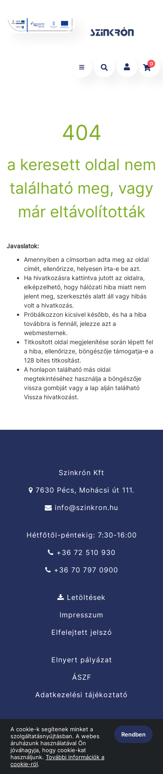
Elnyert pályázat (81, 659)
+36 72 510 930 (82, 552)
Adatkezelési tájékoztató (81, 695)
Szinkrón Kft (81, 472)
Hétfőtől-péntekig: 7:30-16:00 (82, 535)
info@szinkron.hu (81, 507)
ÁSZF (81, 677)
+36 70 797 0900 (81, 570)
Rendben (133, 734)
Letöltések (81, 597)
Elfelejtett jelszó (81, 632)
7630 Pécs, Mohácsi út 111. (81, 490)
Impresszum (81, 615)
